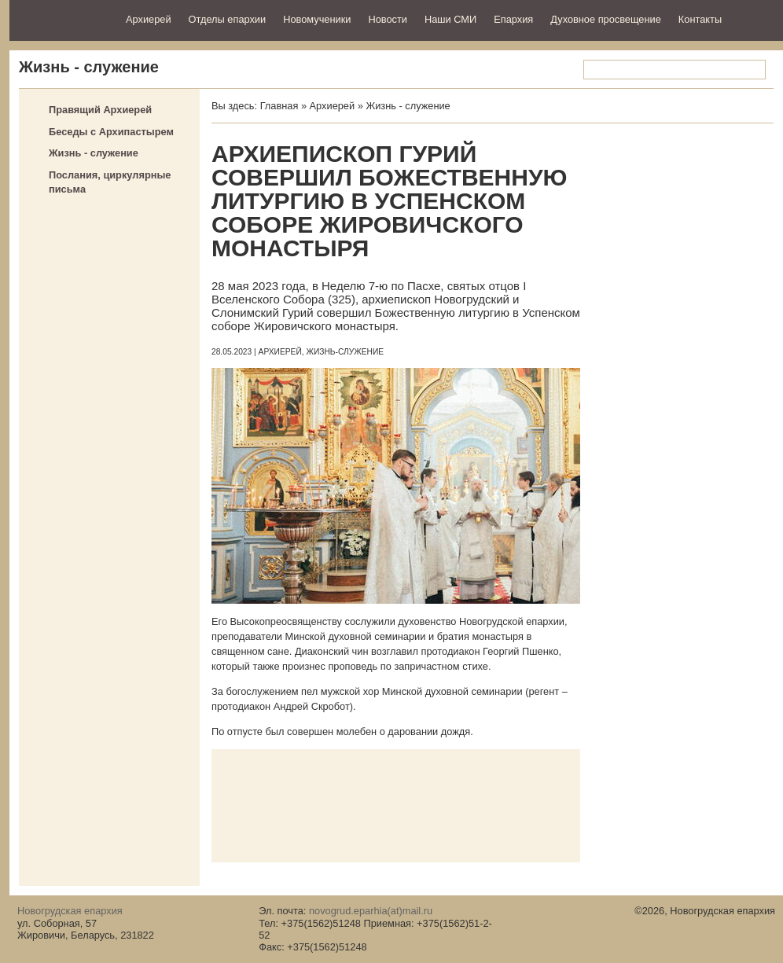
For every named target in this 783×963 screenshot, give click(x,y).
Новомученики (317, 19)
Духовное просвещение (605, 19)
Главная (279, 106)
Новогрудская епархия (62, 18)
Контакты (700, 19)
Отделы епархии (228, 19)
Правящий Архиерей (100, 110)
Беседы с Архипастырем (111, 132)
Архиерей (148, 19)
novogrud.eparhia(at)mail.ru (370, 911)
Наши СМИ (450, 19)
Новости (387, 19)
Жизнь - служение (93, 153)
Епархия (513, 19)
